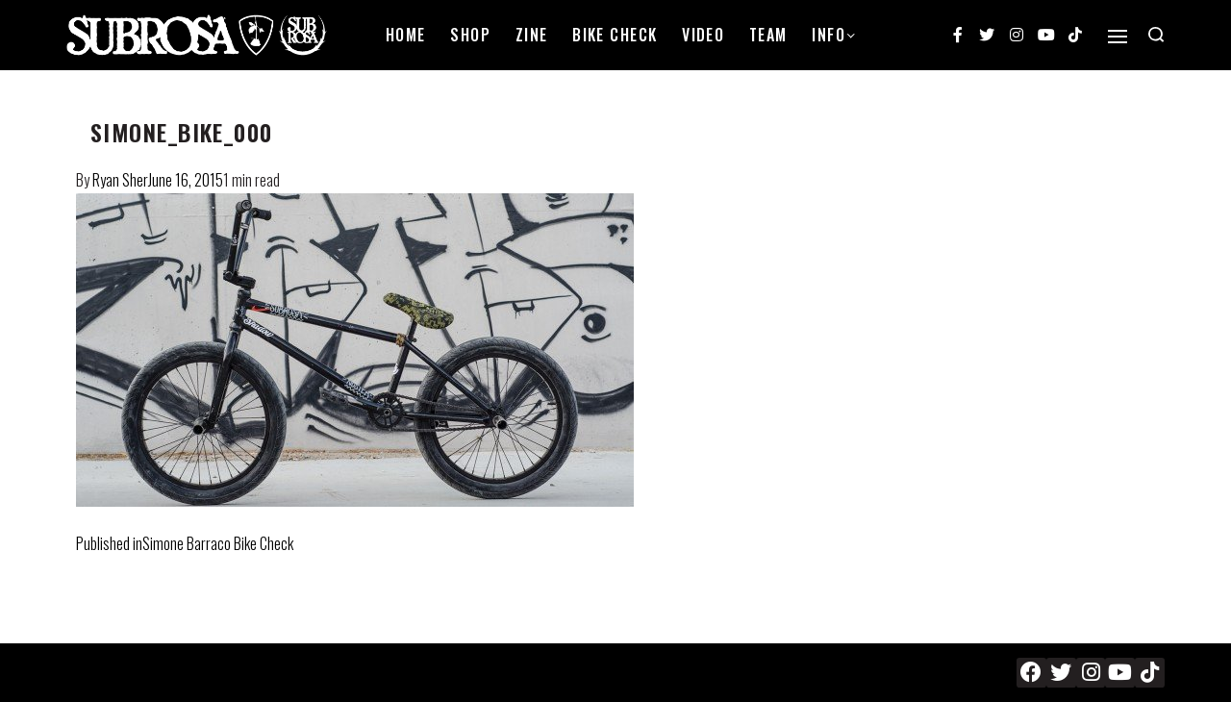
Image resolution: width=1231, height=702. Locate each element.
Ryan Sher (120, 179)
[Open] (1117, 36)
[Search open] (1156, 34)
